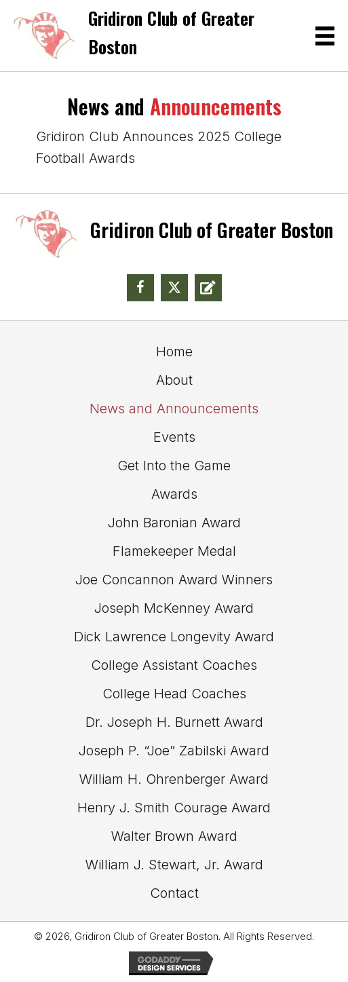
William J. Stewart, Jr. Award (174, 864)
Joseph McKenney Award (174, 608)
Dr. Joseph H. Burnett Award (174, 722)
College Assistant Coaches (174, 665)
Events (174, 437)
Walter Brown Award (174, 836)
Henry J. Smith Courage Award (174, 807)
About (174, 380)
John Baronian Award (174, 522)
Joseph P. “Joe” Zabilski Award (174, 750)
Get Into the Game (174, 465)
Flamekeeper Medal (174, 551)
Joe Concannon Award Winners (174, 579)
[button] (140, 287)
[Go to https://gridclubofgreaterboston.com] (149, 35)
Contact (174, 893)
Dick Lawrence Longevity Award (174, 636)
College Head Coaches (174, 693)
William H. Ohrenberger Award (174, 779)
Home (174, 351)
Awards (174, 494)
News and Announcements (174, 408)
